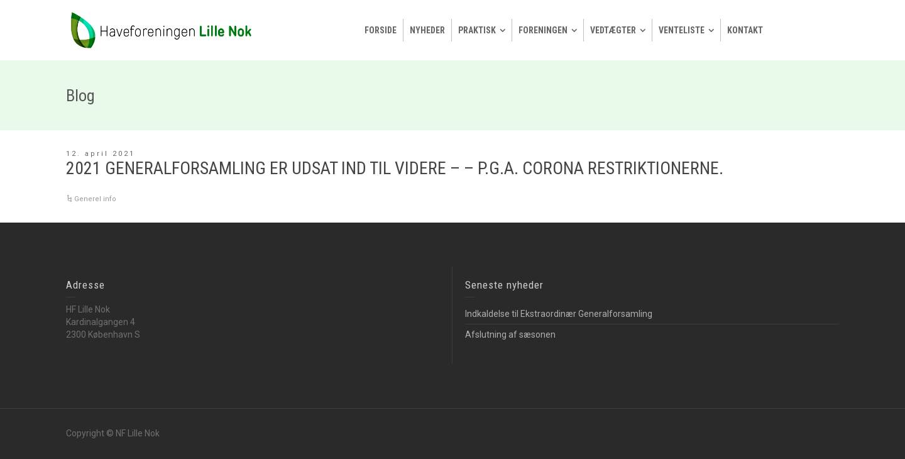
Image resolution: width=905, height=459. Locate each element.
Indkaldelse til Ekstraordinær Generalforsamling (558, 314)
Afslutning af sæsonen (510, 334)
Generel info (95, 199)
